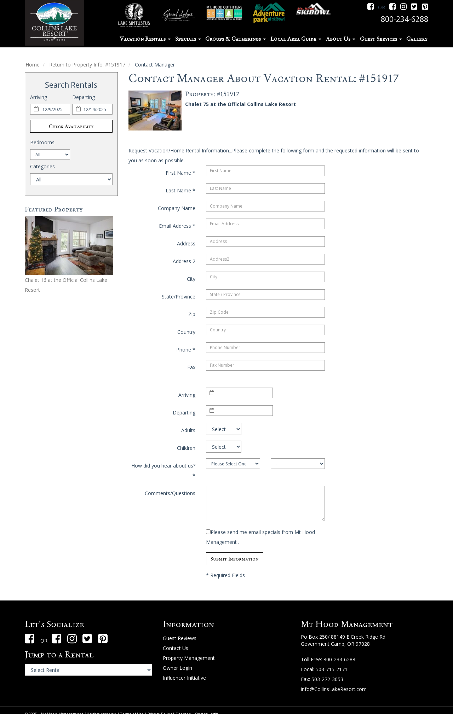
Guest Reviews (179, 638)
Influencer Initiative (184, 677)
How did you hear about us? (163, 470)
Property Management (189, 658)
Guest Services (381, 38)
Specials (188, 38)
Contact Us (175, 648)
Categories (42, 166)
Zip (191, 314)
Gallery (417, 38)
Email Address (177, 225)
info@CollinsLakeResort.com (334, 689)
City (191, 278)
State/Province (178, 296)
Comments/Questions (170, 493)
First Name (180, 172)
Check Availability (71, 126)
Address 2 (184, 261)
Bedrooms (42, 142)
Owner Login (177, 667)
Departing (83, 97)
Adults (188, 430)
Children (186, 448)
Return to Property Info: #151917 (87, 64)
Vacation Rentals (145, 38)
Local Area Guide (295, 38)
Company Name (176, 208)
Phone (185, 349)
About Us (340, 38)
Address (186, 243)
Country (186, 332)
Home (32, 64)
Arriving (38, 97)
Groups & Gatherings (235, 38)
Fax (191, 367)
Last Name (180, 190)
